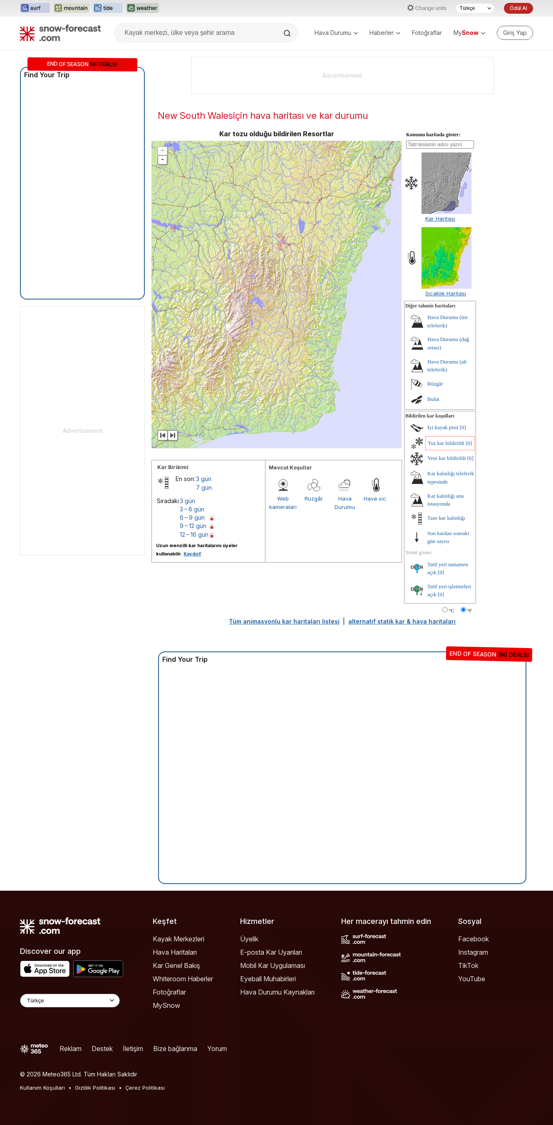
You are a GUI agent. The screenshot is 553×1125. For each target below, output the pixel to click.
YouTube (471, 979)
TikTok (468, 965)
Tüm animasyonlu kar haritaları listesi (284, 621)
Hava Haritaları (175, 952)
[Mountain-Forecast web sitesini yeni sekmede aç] (71, 8)
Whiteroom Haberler (183, 979)
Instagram (473, 952)
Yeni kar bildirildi (446, 458)
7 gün (204, 487)
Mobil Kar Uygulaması (272, 965)
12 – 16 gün (194, 534)
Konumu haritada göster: (433, 135)
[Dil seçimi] (475, 8)
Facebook (473, 939)
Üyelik (249, 939)
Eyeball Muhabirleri (268, 979)
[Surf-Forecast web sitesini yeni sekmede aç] (35, 8)
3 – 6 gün (192, 509)
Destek (102, 1048)
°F (469, 611)
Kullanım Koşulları (42, 1087)
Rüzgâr (314, 498)
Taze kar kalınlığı (446, 518)
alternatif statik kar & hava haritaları (402, 621)
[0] (463, 427)
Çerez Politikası (145, 1087)
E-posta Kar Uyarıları (271, 952)
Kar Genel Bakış (176, 965)
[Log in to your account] (515, 33)
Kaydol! (192, 554)
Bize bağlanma (175, 1048)
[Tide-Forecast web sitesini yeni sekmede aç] (108, 8)
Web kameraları (283, 502)
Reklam (71, 1048)
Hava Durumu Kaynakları (277, 992)
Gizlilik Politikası (95, 1087)
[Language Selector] (70, 1000)
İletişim (133, 1048)
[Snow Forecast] (60, 33)
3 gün (203, 478)
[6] (470, 458)
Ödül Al (518, 8)
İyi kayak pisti (442, 427)
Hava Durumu (336, 32)
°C (451, 611)
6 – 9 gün (192, 517)
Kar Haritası (440, 218)
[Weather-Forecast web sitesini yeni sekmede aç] (142, 8)
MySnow (166, 1005)
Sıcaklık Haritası (445, 293)
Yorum (217, 1048)
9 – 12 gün (193, 525)
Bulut (433, 399)
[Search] (288, 33)
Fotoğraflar (427, 32)
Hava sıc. (375, 498)
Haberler (384, 32)
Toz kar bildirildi (446, 443)
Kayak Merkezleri (178, 939)
